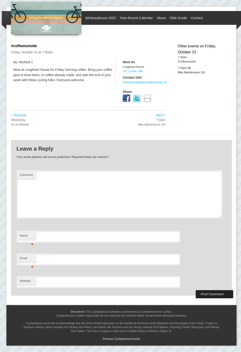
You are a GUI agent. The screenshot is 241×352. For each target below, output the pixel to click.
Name (26, 237)
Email (26, 259)
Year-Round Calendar (136, 18)
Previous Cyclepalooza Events (121, 339)
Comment (26, 175)
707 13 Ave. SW (133, 71)
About (161, 18)
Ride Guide (178, 18)
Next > (161, 115)
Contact (197, 18)
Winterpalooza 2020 (100, 18)
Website (25, 281)
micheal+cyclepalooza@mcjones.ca (145, 82)
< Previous (18, 115)
